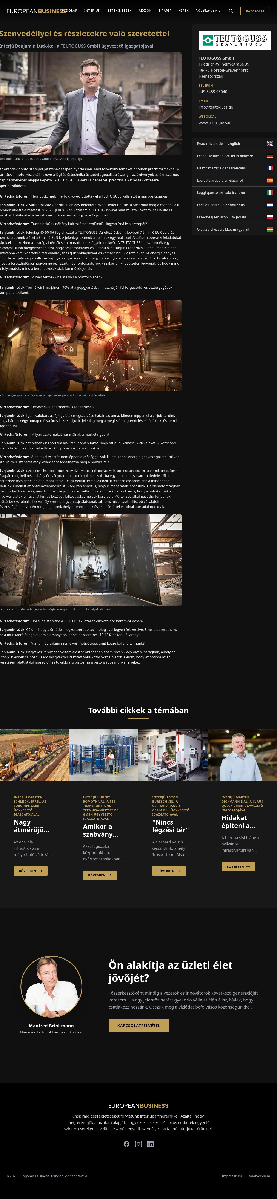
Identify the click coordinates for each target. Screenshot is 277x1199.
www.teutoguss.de (215, 122)
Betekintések (119, 10)
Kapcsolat (255, 11)
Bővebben (30, 871)
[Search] (231, 11)
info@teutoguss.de (216, 107)
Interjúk (92, 10)
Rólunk (203, 10)
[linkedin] (150, 1144)
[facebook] (126, 1144)
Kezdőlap (68, 10)
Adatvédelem (259, 1176)
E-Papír (165, 10)
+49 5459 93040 (213, 91)
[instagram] (138, 1144)
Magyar (212, 11)
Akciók (145, 10)
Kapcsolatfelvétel (138, 1025)
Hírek (184, 10)
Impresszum (232, 1176)
